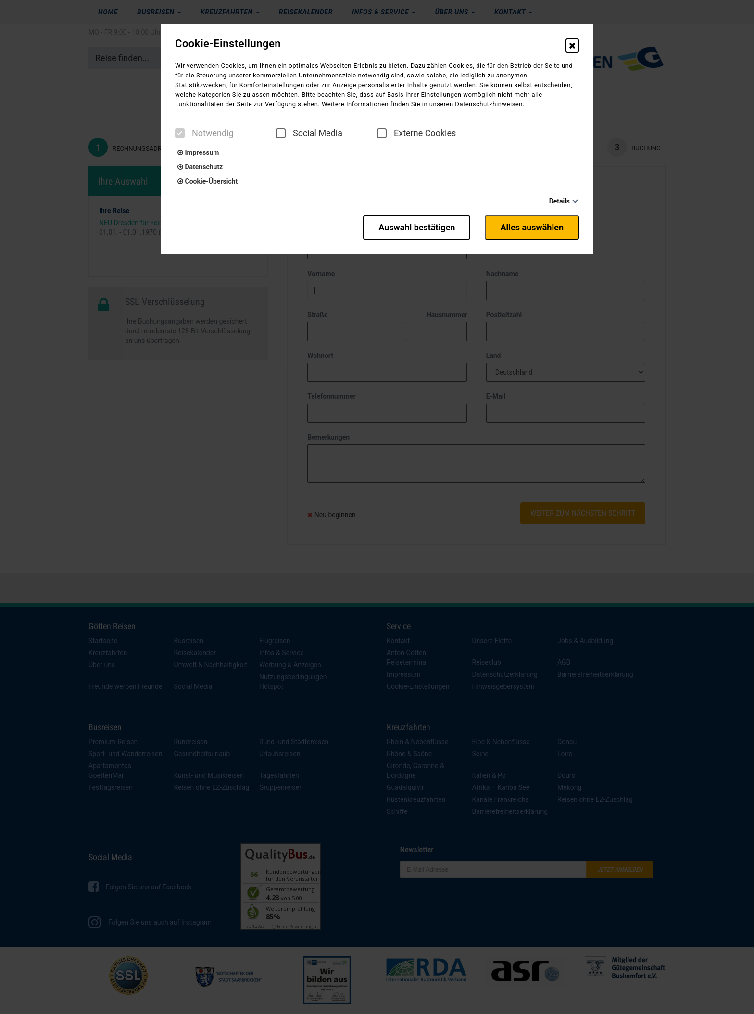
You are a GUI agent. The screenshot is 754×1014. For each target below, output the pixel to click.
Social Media (309, 133)
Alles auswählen (532, 227)
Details (559, 201)
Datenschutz (200, 167)
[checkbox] (180, 133)
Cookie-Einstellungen (228, 43)
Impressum (198, 152)
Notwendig (204, 133)
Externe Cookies (416, 133)
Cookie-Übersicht (207, 181)
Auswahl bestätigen (416, 227)
